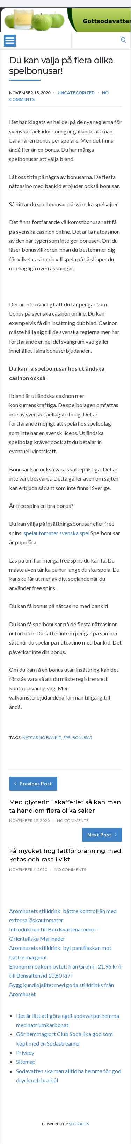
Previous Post (33, 783)
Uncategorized (76, 92)
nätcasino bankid (41, 737)
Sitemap (26, 1061)
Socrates (79, 1123)
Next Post (102, 835)
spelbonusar (77, 737)
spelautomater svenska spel (56, 533)
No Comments (72, 820)
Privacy (25, 1052)
